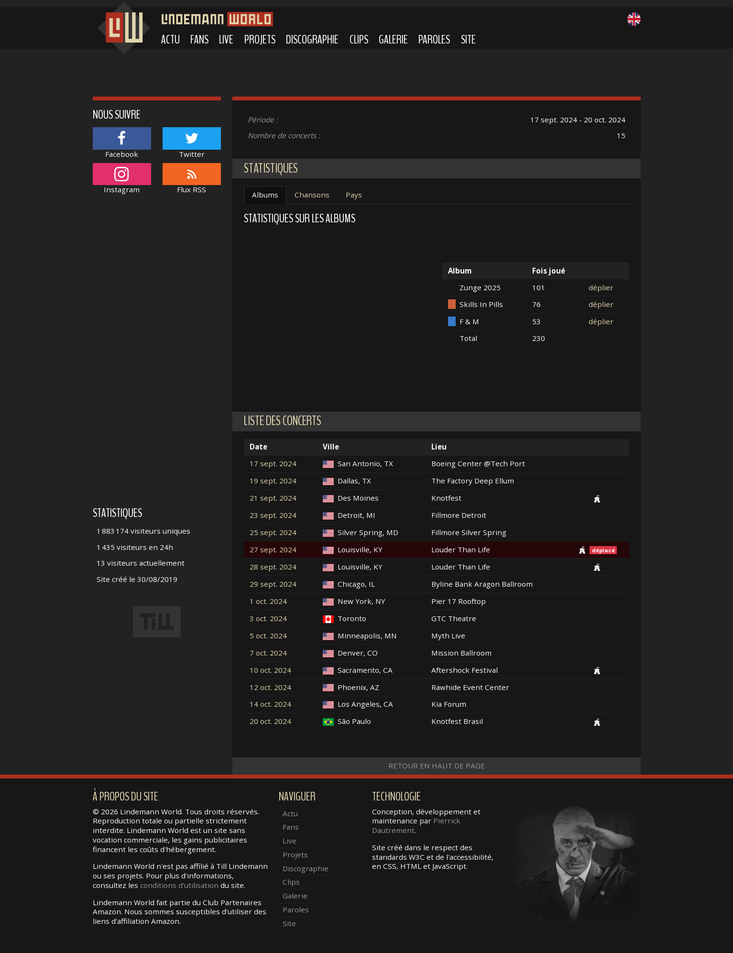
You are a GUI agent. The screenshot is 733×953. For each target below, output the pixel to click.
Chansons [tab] (312, 194)
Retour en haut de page (436, 765)
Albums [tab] (265, 194)
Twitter (192, 142)
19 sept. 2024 (273, 480)
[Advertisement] (157, 355)
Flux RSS (192, 178)
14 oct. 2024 (270, 704)
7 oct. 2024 (268, 652)
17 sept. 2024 (273, 463)
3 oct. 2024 (268, 618)
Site (468, 40)
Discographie (312, 40)
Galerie (393, 40)
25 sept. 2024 (273, 532)
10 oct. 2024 (270, 670)
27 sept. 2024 (273, 549)
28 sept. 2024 (273, 566)
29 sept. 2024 (273, 584)
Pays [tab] (354, 194)
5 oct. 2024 (268, 635)
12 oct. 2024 (270, 687)
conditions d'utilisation (179, 885)
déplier (601, 287)
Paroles (434, 40)
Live (226, 40)
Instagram (122, 178)
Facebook (122, 142)
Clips (359, 40)
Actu (170, 40)
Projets (259, 40)
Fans (199, 40)
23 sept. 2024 (273, 515)
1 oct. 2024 (268, 601)
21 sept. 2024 (273, 498)
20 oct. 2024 (270, 721)
